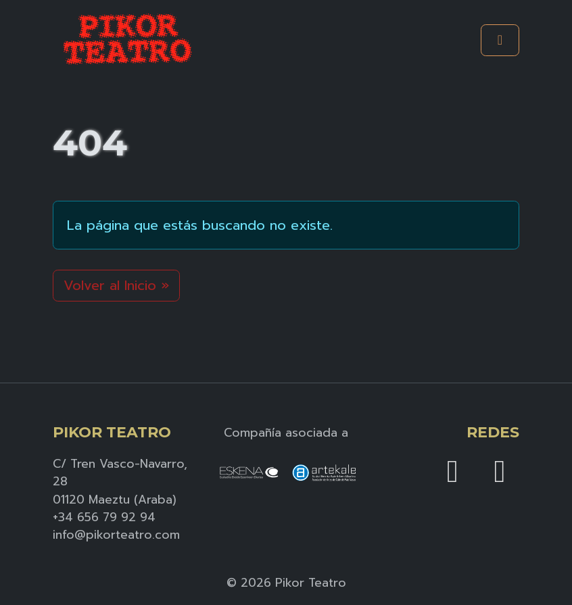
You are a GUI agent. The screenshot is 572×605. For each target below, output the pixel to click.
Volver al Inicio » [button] (116, 285)
